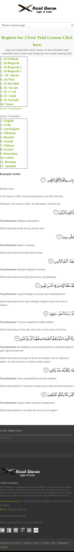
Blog (53, 543)
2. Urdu (5, 125)
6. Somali (6, 141)
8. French (6, 149)
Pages (36, 543)
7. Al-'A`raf (8, 91)
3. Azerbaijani (9, 129)
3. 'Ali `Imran (9, 75)
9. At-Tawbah (9, 100)
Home (18, 543)
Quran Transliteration (11, 108)
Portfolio (45, 543)
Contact (3, 547)
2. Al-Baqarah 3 (11, 71)
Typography (62, 543)
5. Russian (7, 137)
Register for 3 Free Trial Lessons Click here (37, 41)
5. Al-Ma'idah (9, 83)
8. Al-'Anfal (8, 96)
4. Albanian (8, 133)
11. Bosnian (8, 162)
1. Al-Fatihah (9, 59)
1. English (7, 120)
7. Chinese (7, 145)
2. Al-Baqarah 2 (11, 67)
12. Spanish (8, 166)
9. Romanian (9, 153)
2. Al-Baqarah (9, 63)
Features (27, 543)
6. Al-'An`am (9, 87)
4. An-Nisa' (7, 79)
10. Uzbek (7, 157)
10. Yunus (6, 104)
